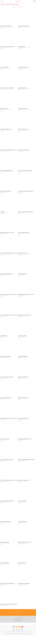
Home (6, 631)
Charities (20, 631)
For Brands (21, 629)
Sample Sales (12, 631)
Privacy (30, 633)
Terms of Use (27, 633)
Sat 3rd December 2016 (18, 6)
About (14, 629)
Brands (16, 631)
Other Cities (29, 631)
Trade (26, 631)
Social (23, 631)
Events (9, 631)
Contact (17, 629)
